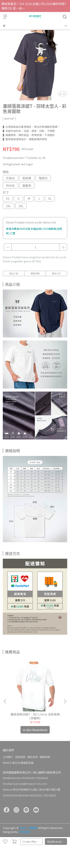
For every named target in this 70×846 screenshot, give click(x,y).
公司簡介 (8, 757)
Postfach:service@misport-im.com (25, 784)
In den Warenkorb (33, 841)
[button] (65, 701)
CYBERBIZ (25, 832)
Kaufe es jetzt (56, 841)
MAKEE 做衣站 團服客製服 (18, 763)
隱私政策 (32, 757)
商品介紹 (13, 273)
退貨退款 (20, 757)
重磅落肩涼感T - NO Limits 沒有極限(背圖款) (35, 716)
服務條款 (45, 757)
